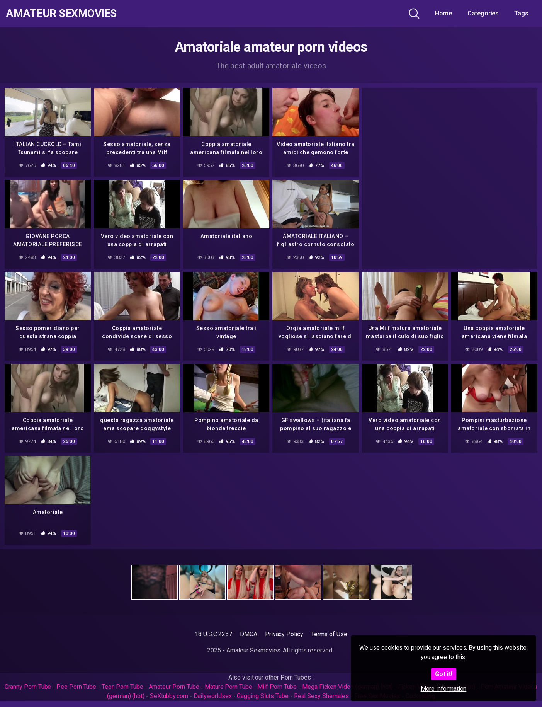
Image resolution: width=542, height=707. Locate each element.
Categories (483, 13)
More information (444, 688)
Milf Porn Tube (277, 686)
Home (443, 13)
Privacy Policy (284, 634)
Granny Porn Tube (28, 686)
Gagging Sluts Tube (263, 696)
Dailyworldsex (213, 696)
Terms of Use (329, 634)
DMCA (248, 634)
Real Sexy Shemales (321, 696)
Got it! (443, 674)
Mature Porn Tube (228, 686)
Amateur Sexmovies (61, 13)
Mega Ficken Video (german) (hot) (347, 686)
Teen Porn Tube (122, 686)
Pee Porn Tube (76, 686)
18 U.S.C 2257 (213, 634)
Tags (521, 13)
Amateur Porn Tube (174, 686)
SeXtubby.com (170, 696)
